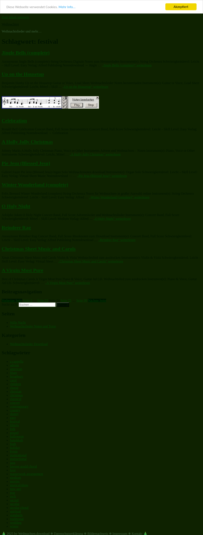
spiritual (15, 511)
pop (12, 492)
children (15, 384)
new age (15, 489)
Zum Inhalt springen (15, 17)
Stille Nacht (18, 322)
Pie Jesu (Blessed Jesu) (26, 163)
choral (14, 387)
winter (14, 526)
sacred (14, 500)
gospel (14, 432)
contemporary (19, 406)
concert (15, 402)
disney (14, 414)
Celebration (14, 120)
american (16, 369)
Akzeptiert (181, 7)
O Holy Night (16, 206)
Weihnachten (10, 24)
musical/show (19, 485)
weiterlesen (127, 65)
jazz (12, 462)
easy (13, 417)
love (13, 470)
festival (15, 421)
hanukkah (16, 440)
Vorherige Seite (12, 300)
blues (13, 372)
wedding (15, 522)
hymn (13, 451)
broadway (16, 376)
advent (14, 365)
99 (81, 300)
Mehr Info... (66, 7)
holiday (15, 447)
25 (66, 300)
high (13, 444)
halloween (17, 436)
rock (13, 496)
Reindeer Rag (16, 227)
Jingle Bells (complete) (26, 52)
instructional (18, 459)
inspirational (18, 455)
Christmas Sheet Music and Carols (39, 248)
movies (15, 481)
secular (14, 504)
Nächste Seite (97, 300)
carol (13, 380)
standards (16, 515)
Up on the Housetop (23, 74)
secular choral (19, 507)
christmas (16, 395)
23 (42, 300)
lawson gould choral (23, 466)
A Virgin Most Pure (22, 270)
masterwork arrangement (26, 474)
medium (15, 477)
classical (15, 399)
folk (12, 429)
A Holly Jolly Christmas (27, 141)
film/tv (14, 425)
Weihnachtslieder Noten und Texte (33, 326)
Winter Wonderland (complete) (35, 184)
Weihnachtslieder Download (29, 344)
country (15, 410)
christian (15, 391)
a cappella (16, 361)
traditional (17, 519)
